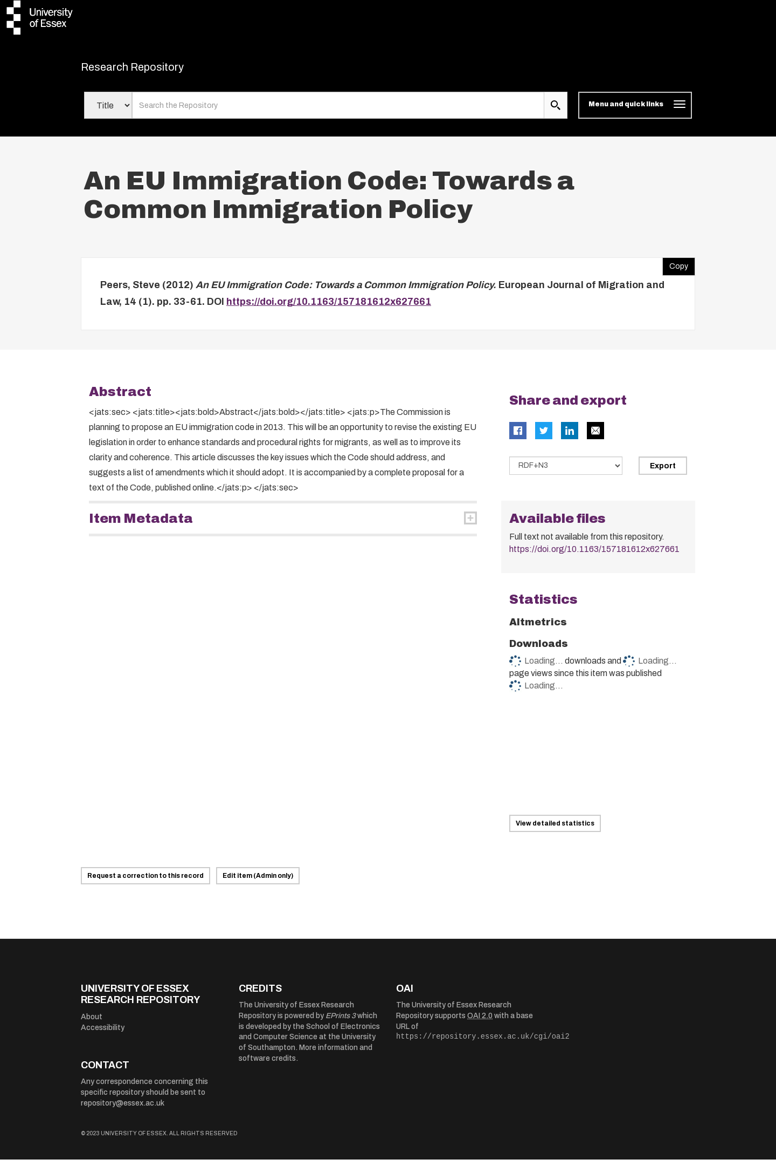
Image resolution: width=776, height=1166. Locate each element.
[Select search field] (108, 112)
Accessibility (102, 1034)
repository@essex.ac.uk (122, 1110)
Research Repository (156, 70)
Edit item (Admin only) (258, 882)
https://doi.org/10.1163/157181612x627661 (328, 308)
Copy (675, 270)
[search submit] (555, 112)
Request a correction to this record (145, 882)
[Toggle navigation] (635, 112)
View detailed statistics (555, 830)
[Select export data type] (565, 472)
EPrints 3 (340, 1022)
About (91, 1023)
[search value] (338, 112)
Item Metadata (141, 525)
